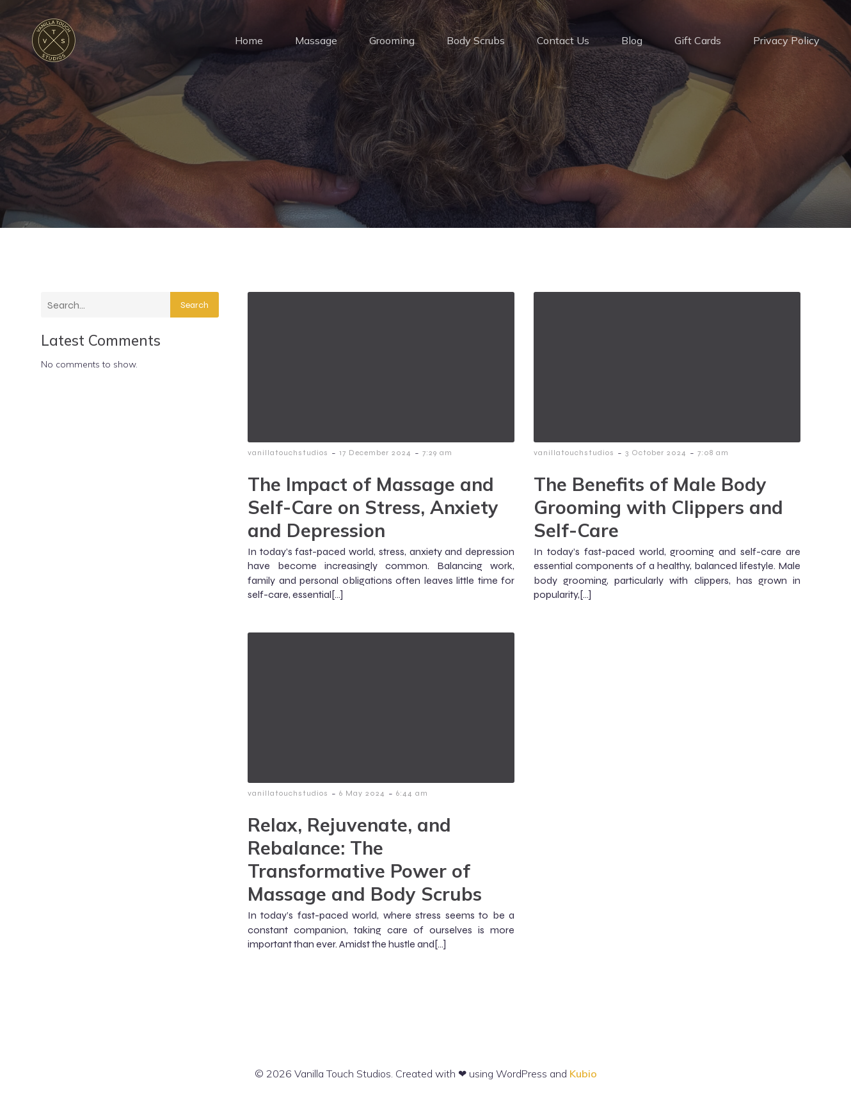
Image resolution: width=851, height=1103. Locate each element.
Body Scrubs (476, 41)
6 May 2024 (362, 795)
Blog (631, 41)
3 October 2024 (656, 455)
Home (249, 41)
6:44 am (412, 795)
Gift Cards (697, 41)
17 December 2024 (375, 455)
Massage (316, 41)
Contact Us (563, 41)
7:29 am (437, 455)
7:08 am (713, 455)
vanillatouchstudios (288, 455)
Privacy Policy (786, 41)
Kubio (583, 1076)
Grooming (392, 41)
